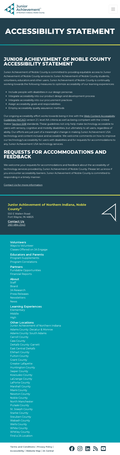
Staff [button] (13, 282)
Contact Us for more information (23, 184)
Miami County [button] (18, 390)
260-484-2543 (16, 224)
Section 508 (19, 123)
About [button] (14, 279)
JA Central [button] (48, 451)
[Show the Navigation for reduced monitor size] (113, 9)
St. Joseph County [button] (21, 409)
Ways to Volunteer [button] (21, 245)
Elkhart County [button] (19, 352)
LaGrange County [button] (21, 378)
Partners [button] (16, 267)
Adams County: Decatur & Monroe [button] (31, 329)
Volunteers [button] (18, 242)
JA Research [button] (17, 290)
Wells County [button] (18, 424)
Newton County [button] (20, 393)
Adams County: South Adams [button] (28, 333)
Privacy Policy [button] (44, 447)
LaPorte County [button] (20, 382)
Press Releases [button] (19, 293)
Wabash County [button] (20, 420)
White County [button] (19, 428)
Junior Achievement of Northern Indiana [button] (35, 325)
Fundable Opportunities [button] (25, 270)
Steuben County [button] (20, 416)
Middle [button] (14, 313)
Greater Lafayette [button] (21, 363)
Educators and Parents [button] (27, 254)
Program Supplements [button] (24, 258)
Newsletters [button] (17, 297)
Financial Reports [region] (21, 274)
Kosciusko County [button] (21, 374)
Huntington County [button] (22, 367)
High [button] (13, 317)
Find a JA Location (21, 435)
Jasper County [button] (19, 371)
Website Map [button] (33, 451)
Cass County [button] (17, 340)
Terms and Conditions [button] (22, 447)
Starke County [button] (19, 412)
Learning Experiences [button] (26, 306)
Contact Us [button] (16, 221)
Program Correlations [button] (23, 261)
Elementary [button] (17, 309)
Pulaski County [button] (19, 405)
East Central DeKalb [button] (22, 348)
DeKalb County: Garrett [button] (25, 344)
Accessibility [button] (17, 451)
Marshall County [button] (20, 386)
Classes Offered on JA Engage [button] (29, 249)
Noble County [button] (19, 397)
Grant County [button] (18, 359)
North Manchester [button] (21, 401)
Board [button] (14, 286)
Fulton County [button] (19, 356)
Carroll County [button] (19, 337)
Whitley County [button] (20, 431)
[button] (72, 448)
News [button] (13, 301)
